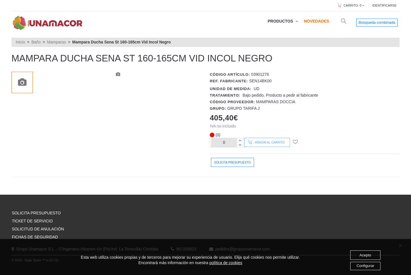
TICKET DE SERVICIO (32, 221)
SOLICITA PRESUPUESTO (36, 213)
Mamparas (56, 42)
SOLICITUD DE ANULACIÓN (38, 229)
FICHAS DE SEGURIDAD (35, 237)
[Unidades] (224, 142)
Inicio (20, 42)
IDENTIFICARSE (384, 5)
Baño (36, 42)
